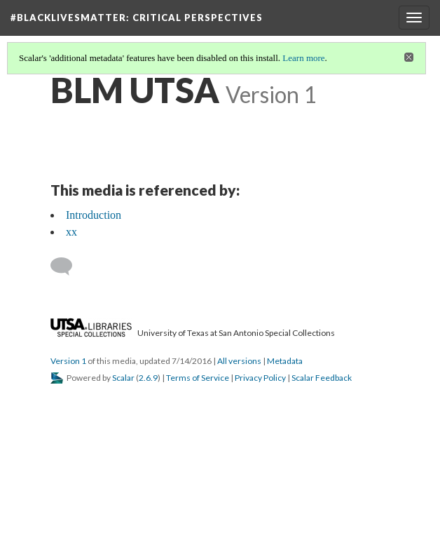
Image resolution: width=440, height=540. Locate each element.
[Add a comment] (67, 266)
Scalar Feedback (321, 377)
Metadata (285, 361)
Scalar (123, 377)
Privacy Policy (260, 377)
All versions (239, 361)
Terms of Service (197, 377)
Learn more (303, 58)
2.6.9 (148, 377)
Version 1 (68, 361)
